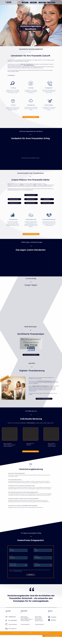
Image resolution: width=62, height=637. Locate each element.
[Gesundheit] (47, 199)
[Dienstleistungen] (31, 195)
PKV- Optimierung (13, 628)
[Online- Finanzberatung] (44, 399)
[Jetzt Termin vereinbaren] (30, 117)
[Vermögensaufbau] (14, 199)
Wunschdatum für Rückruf (12, 563)
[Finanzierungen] (47, 203)
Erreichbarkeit (36, 563)
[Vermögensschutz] (14, 203)
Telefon (35, 548)
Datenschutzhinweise (18, 570)
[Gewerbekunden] (31, 203)
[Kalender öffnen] (25, 565)
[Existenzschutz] (31, 199)
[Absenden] (30, 575)
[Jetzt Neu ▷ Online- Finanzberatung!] (52, 636)
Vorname (10, 548)
